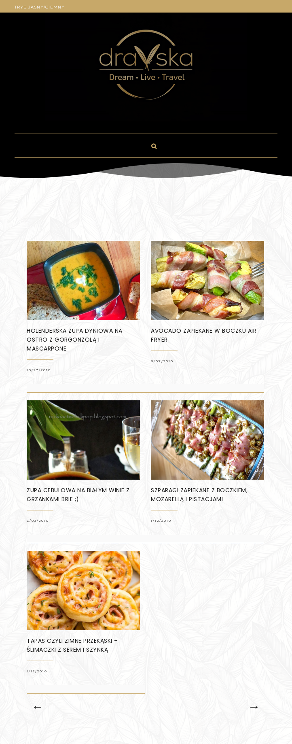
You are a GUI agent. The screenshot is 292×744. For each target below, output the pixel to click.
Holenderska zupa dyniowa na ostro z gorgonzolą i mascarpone (75, 340)
